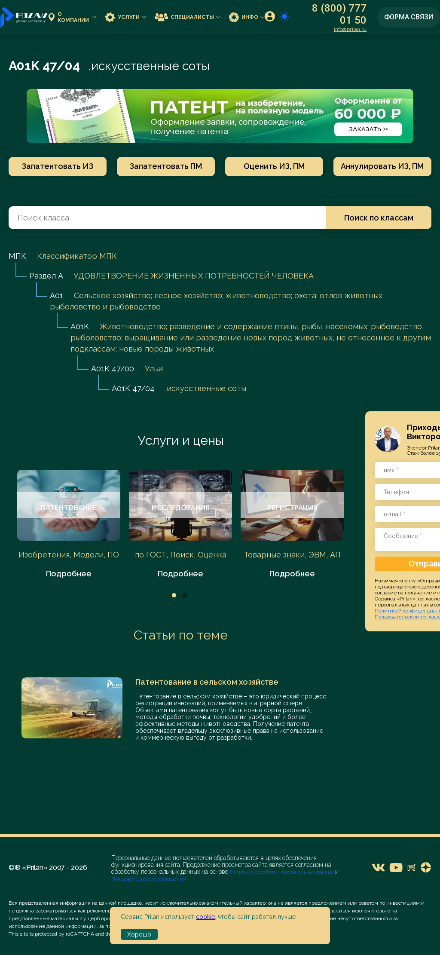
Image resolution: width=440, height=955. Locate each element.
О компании (72, 17)
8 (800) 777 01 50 (339, 14)
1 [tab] (174, 595)
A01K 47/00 (112, 368)
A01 (56, 295)
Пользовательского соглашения (148, 879)
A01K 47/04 (133, 388)
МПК (17, 255)
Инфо (247, 17)
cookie (205, 916)
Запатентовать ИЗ (57, 166)
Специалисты (187, 17)
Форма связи (408, 17)
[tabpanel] (68, 524)
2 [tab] (185, 595)
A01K (79, 326)
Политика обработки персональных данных (282, 872)
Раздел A (46, 275)
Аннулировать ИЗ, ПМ (382, 166)
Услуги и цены (181, 440)
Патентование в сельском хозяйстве (206, 681)
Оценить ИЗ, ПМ (274, 166)
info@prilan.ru (350, 29)
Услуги (125, 17)
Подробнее (69, 573)
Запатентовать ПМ (166, 166)
